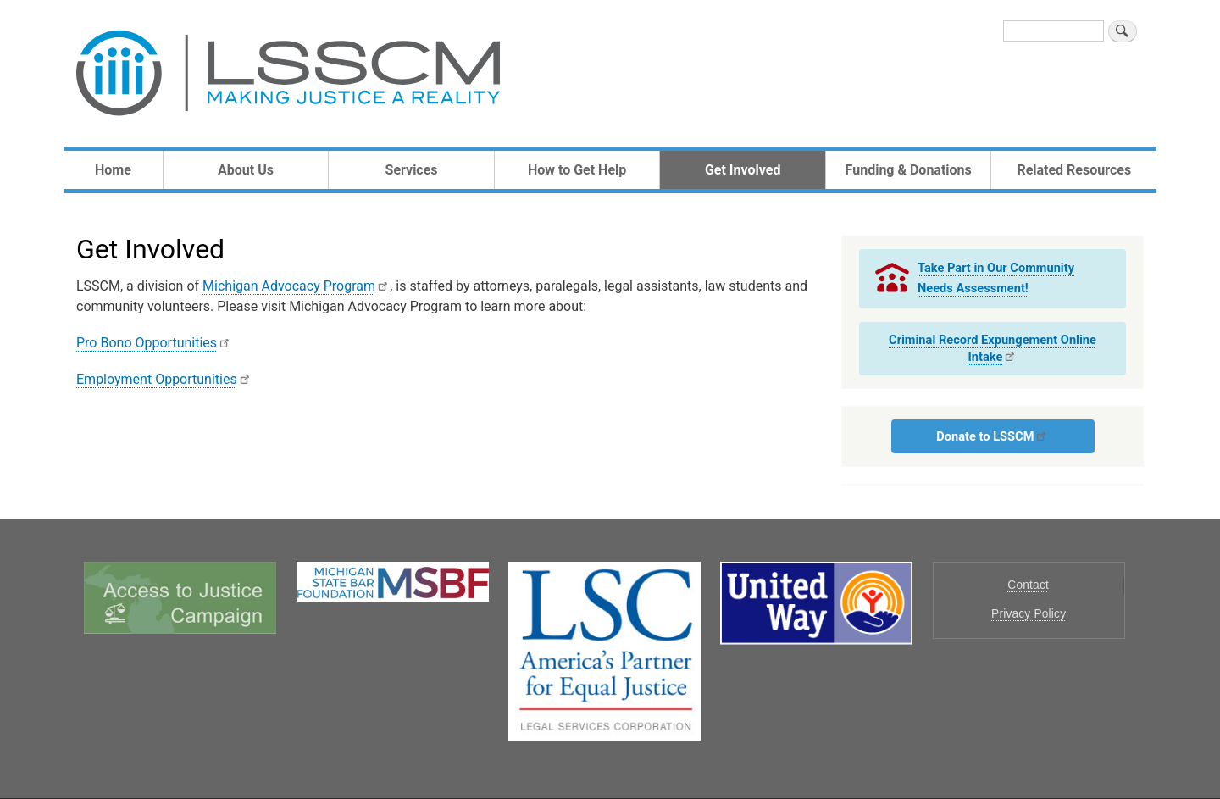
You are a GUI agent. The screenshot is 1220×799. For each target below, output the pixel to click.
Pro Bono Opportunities (153, 343)
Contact (1028, 585)
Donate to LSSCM (992, 436)
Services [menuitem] (411, 170)
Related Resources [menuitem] (1074, 170)
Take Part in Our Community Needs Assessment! (996, 277)
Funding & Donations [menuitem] (909, 170)
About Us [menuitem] (246, 170)
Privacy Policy (1028, 614)
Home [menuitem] (113, 170)
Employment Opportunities (164, 379)
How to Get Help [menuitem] (577, 170)
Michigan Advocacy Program (296, 286)
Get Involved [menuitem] (742, 170)
